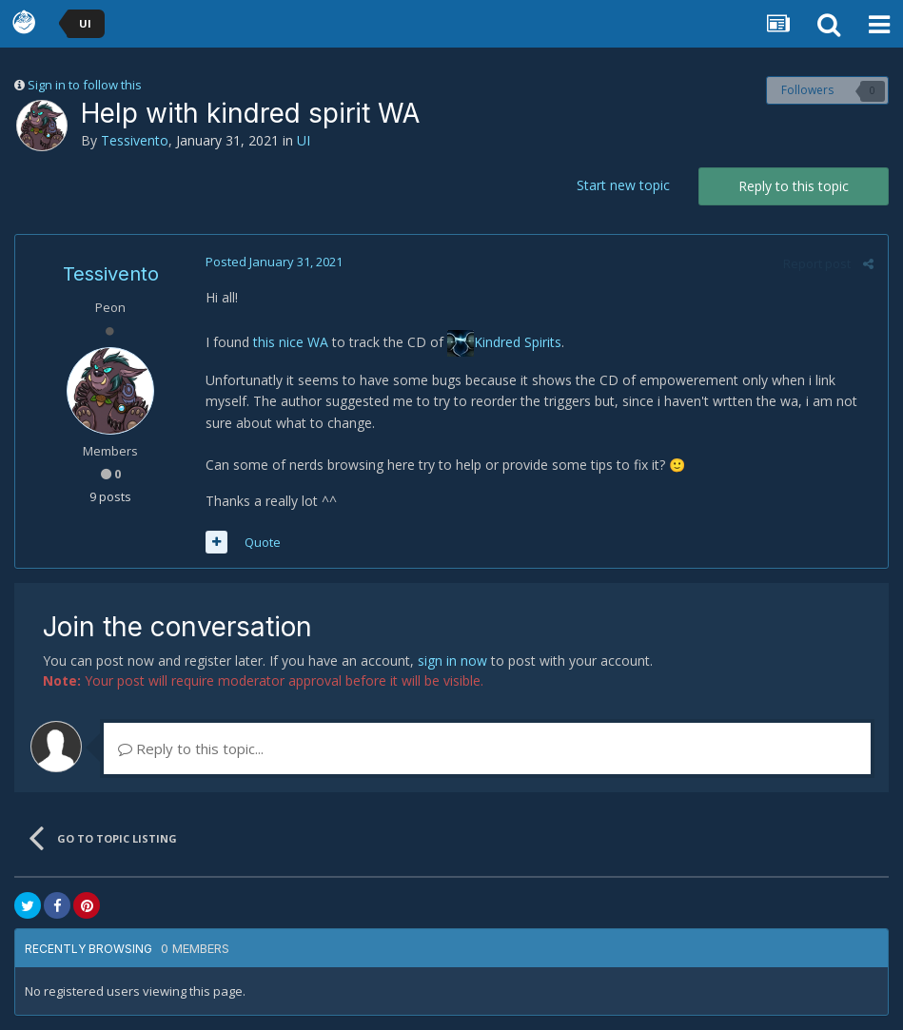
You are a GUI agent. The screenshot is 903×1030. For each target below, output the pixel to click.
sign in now (452, 660)
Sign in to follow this (85, 84)
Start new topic (623, 185)
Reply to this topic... (191, 748)
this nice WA (290, 342)
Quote (263, 542)
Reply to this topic (793, 186)
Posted (274, 261)
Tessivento (134, 140)
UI (303, 140)
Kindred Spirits (517, 342)
